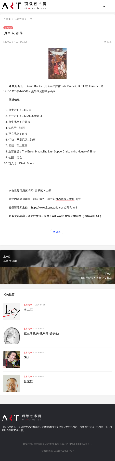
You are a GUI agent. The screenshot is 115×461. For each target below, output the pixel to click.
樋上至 (28, 309)
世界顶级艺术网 (65, 199)
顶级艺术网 (48, 444)
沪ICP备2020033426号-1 (79, 444)
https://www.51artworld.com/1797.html (54, 207)
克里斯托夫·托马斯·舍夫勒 (41, 333)
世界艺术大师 (43, 190)
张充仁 (28, 381)
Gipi (26, 357)
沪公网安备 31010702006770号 (58, 451)
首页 (8, 19)
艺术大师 (19, 19)
